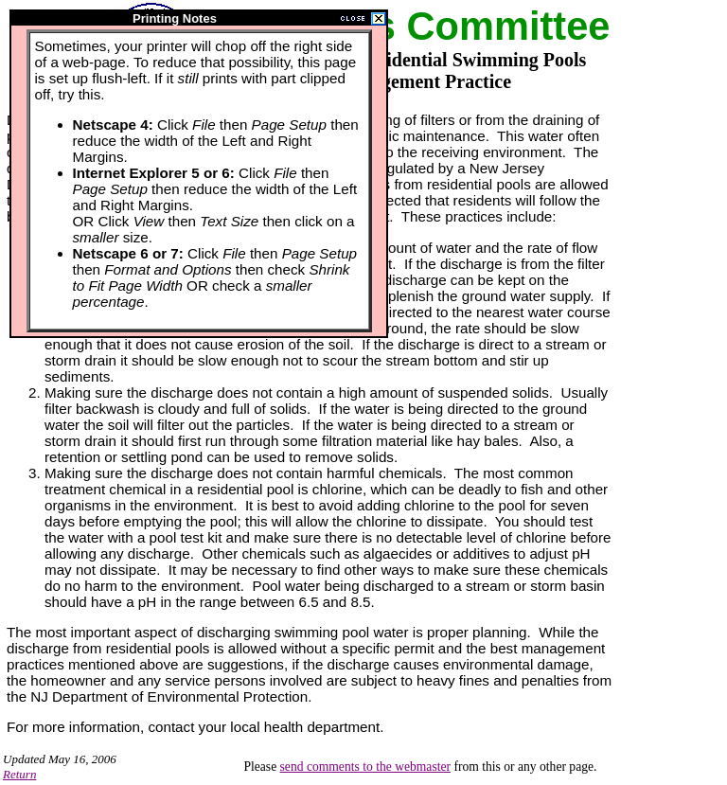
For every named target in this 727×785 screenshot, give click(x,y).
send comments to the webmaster (365, 766)
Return (19, 774)
